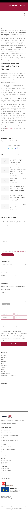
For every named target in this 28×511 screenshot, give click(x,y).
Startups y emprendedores (9, 452)
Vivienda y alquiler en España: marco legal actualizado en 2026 (18, 206)
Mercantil (3, 371)
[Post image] (5, 161)
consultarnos (9, 128)
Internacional (4, 365)
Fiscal (2, 363)
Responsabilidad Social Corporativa (8, 375)
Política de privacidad (19, 251)
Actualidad (3, 355)
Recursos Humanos (5, 373)
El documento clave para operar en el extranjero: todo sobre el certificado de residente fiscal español (18, 170)
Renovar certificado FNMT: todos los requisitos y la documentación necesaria (17, 188)
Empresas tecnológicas (8, 432)
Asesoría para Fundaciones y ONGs (10, 440)
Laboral (2, 369)
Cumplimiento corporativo (8, 437)
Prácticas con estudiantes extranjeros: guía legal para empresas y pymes (17, 197)
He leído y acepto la (13, 251)
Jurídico (3, 367)
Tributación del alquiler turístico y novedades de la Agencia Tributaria (17, 160)
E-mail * (4, 298)
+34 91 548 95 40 (5, 468)
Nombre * (4, 292)
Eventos (3, 359)
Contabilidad (4, 357)
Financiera (3, 361)
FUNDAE (8, 117)
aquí (2, 340)
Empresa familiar (6, 430)
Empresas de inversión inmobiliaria (10, 435)
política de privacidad (5, 289)
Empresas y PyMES (7, 446)
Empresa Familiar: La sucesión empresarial (18, 179)
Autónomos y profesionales (9, 449)
